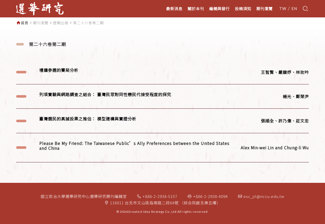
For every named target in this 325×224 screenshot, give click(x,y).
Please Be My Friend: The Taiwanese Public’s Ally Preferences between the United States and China (134, 146)
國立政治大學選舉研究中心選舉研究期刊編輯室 (84, 196)
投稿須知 (243, 8)
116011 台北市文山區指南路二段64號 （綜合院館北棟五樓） (165, 203)
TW (282, 8)
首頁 (24, 22)
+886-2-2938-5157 (160, 196)
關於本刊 (196, 8)
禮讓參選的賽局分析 (58, 70)
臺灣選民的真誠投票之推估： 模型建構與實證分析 (87, 118)
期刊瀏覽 (264, 8)
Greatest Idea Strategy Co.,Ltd (152, 212)
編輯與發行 (219, 8)
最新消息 (174, 8)
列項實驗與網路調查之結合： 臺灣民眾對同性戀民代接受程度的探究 (105, 94)
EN (294, 8)
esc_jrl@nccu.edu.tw (264, 196)
